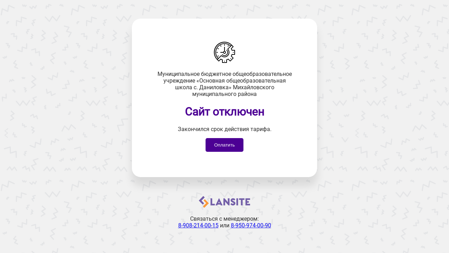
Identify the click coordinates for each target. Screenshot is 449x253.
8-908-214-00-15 (198, 225)
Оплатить (224, 145)
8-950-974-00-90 (251, 225)
